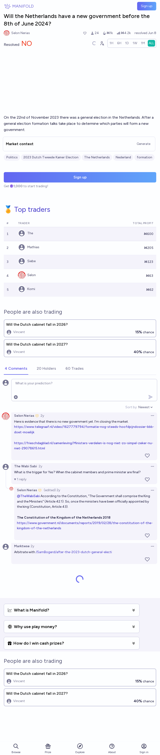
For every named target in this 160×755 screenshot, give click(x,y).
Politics (12, 157)
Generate (143, 144)
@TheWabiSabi (28, 496)
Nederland (123, 157)
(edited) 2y (52, 490)
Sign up (146, 6)
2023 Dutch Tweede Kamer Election (50, 157)
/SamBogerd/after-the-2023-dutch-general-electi (74, 552)
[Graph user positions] (102, 43)
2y (42, 416)
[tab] (16, 369)
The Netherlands (97, 157)
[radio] (111, 43)
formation (144, 157)
